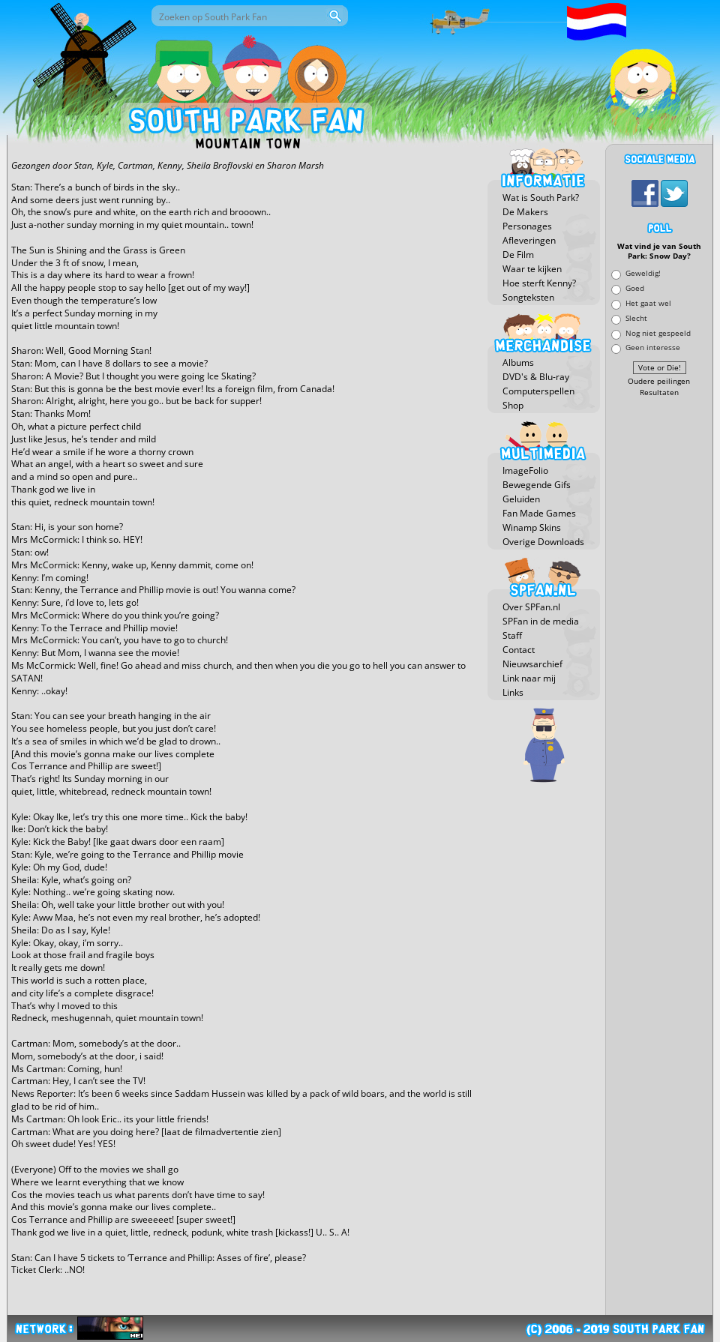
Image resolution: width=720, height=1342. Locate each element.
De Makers (525, 211)
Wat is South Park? (540, 197)
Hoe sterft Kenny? (539, 283)
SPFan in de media (540, 621)
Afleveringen (529, 240)
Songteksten (528, 297)
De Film (518, 254)
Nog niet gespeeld (658, 332)
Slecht (636, 317)
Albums (518, 362)
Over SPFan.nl (531, 607)
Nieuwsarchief (532, 664)
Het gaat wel (648, 302)
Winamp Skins (531, 527)
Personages (527, 226)
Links (513, 692)
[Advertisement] (659, 626)
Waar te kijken (532, 268)
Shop (513, 405)
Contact (518, 649)
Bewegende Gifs (536, 484)
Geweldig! (643, 273)
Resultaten (659, 392)
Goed (635, 288)
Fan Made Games (539, 513)
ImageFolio (525, 470)
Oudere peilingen (659, 381)
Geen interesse (653, 347)
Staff (512, 635)
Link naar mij (529, 678)
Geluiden (521, 499)
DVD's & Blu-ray (535, 376)
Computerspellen (538, 391)
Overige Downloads (543, 541)
